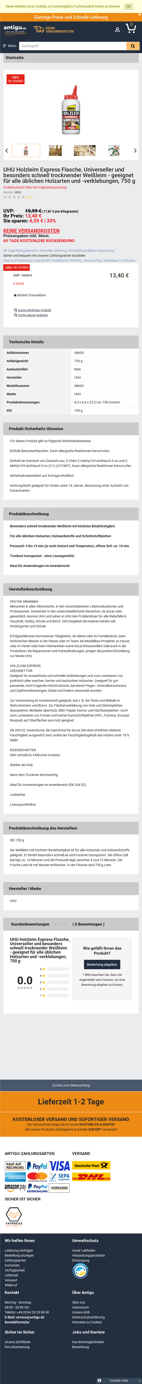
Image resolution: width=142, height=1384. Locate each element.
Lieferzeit (11, 1275)
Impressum (80, 1307)
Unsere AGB (81, 1312)
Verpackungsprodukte (88, 1255)
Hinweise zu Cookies (87, 1322)
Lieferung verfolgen (19, 1250)
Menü (12, 46)
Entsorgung (80, 1260)
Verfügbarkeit (15, 1270)
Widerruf (11, 1285)
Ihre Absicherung (17, 1347)
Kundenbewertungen (30, 924)
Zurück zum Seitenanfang (71, 1085)
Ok (128, 6)
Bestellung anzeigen (19, 1255)
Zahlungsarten (15, 1260)
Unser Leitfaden (83, 1250)
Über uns (78, 1302)
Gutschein (12, 1265)
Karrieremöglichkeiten (88, 1342)
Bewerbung (80, 1347)
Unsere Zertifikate (17, 1342)
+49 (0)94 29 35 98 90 (33, 1312)
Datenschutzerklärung (88, 1317)
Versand (11, 1280)
